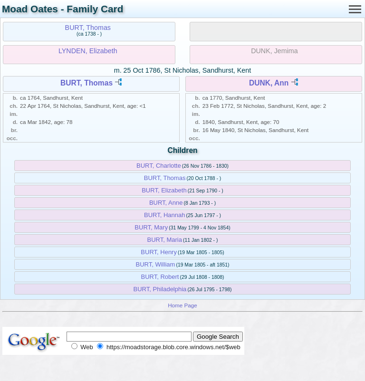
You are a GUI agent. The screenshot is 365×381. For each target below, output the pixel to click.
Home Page (182, 305)
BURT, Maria (164, 239)
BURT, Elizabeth (164, 190)
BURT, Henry (159, 252)
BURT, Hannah (164, 215)
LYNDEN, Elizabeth (87, 51)
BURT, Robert (160, 276)
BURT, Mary (151, 227)
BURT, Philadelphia (160, 289)
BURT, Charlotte (158, 165)
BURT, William (155, 264)
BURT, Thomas (88, 27)
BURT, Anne (166, 202)
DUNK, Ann (268, 83)
